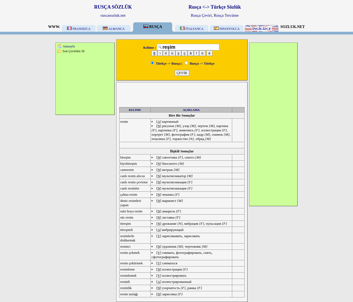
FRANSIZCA (79, 29)
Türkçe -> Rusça (166, 63)
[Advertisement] (85, 84)
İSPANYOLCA (227, 29)
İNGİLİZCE (261, 29)
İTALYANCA (192, 29)
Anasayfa (69, 46)
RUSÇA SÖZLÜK (113, 7)
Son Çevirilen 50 (73, 51)
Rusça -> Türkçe (200, 63)
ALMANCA (114, 29)
